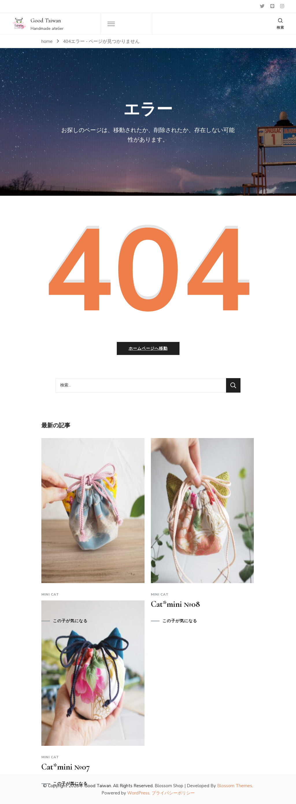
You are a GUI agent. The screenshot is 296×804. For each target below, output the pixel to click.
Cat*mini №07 (65, 766)
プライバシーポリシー (173, 793)
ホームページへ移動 (148, 348)
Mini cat (50, 594)
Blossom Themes (234, 786)
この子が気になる (70, 621)
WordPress (138, 793)
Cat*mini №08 (175, 604)
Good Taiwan (46, 20)
